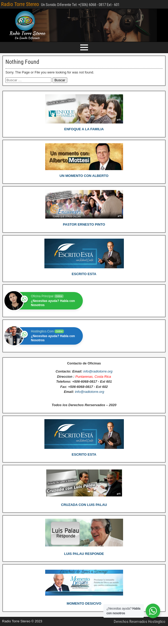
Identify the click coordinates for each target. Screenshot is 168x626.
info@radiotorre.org (97, 371)
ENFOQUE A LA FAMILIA (84, 129)
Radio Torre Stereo (20, 4)
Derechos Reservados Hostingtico (139, 621)
